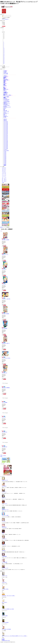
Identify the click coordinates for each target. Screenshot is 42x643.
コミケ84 (5, 161)
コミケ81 (5, 164)
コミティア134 (6, 121)
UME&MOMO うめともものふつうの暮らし (8, 595)
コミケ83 (5, 162)
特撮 (4, 114)
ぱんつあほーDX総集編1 (5, 313)
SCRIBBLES (3, 550)
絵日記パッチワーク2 (5, 254)
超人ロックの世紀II (5, 615)
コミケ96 (5, 151)
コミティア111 (6, 139)
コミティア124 (6, 128)
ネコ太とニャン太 (4, 575)
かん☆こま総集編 (4, 402)
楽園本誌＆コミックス (5, 509)
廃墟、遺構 (5, 110)
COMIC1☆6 (5, 120)
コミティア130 (6, 123)
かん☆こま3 (4, 417)
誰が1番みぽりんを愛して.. (6, 343)
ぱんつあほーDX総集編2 (5, 239)
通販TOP (1, 227)
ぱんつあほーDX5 (4, 372)
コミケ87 (5, 159)
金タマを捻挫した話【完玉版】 (6, 629)
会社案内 (3, 638)
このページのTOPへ (3, 455)
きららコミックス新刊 (5, 515)
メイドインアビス (4, 503)
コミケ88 (5, 158)
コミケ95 (5, 152)
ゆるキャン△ (4, 497)
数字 (3, 182)
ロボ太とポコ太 (4, 582)
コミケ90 (5, 156)
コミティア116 (6, 135)
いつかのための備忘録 (5, 622)
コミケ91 (5, 155)
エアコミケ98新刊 (6, 150)
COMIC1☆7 (5, 119)
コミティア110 (6, 140)
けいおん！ (5, 107)
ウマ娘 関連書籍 (4, 556)
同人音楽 (5, 117)
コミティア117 (6, 134)
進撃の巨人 (5, 102)
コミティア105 (6, 144)
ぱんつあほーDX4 (4, 446)
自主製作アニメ (6, 116)
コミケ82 (5, 163)
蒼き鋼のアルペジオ (5, 480)
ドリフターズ (4, 544)
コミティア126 (6, 126)
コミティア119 (6, 132)
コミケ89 (5, 157)
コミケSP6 (5, 149)
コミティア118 (6, 133)
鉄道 (4, 109)
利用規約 (3, 639)
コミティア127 (6, 125)
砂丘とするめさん (4, 602)
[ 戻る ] (1, 456)
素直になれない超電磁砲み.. (6, 387)
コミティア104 (6, 145)
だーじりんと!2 (4, 269)
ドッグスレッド (4, 538)
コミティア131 (6, 122)
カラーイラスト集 (6, 111)
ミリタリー (5, 91)
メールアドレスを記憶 (6, 17)
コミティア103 (6, 146)
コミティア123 (6, 129)
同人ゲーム (5, 115)
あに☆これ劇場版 (4, 328)
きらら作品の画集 (4, 562)
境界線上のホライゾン (7, 103)
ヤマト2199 (3, 521)
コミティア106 (6, 143)
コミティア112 (6, 138)
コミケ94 (5, 153)
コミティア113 (6, 137)
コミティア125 (6, 127)
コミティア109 (6, 141)
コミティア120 (6, 131)
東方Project (5, 113)
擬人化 (5, 108)
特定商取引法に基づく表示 (6, 640)
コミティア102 (6, 147)
